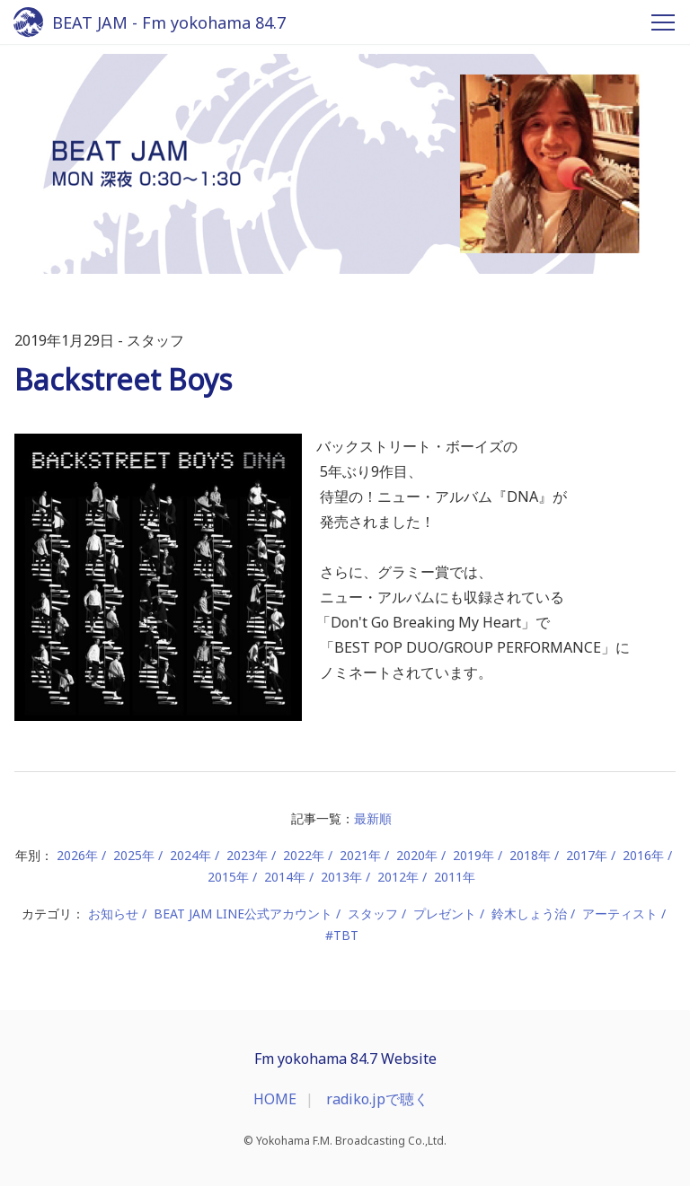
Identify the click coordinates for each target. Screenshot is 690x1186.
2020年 (417, 855)
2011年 (454, 876)
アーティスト (620, 913)
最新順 (373, 818)
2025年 (134, 855)
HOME (274, 1099)
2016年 (643, 855)
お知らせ (113, 913)
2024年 (190, 855)
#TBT (341, 935)
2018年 (530, 855)
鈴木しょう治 (529, 913)
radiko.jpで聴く (377, 1099)
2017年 (586, 855)
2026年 (77, 855)
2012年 (398, 876)
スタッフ (373, 913)
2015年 (228, 876)
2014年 (284, 876)
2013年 (341, 876)
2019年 (473, 855)
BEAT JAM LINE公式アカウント (243, 913)
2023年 (247, 855)
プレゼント (444, 913)
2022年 (303, 855)
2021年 (360, 855)
